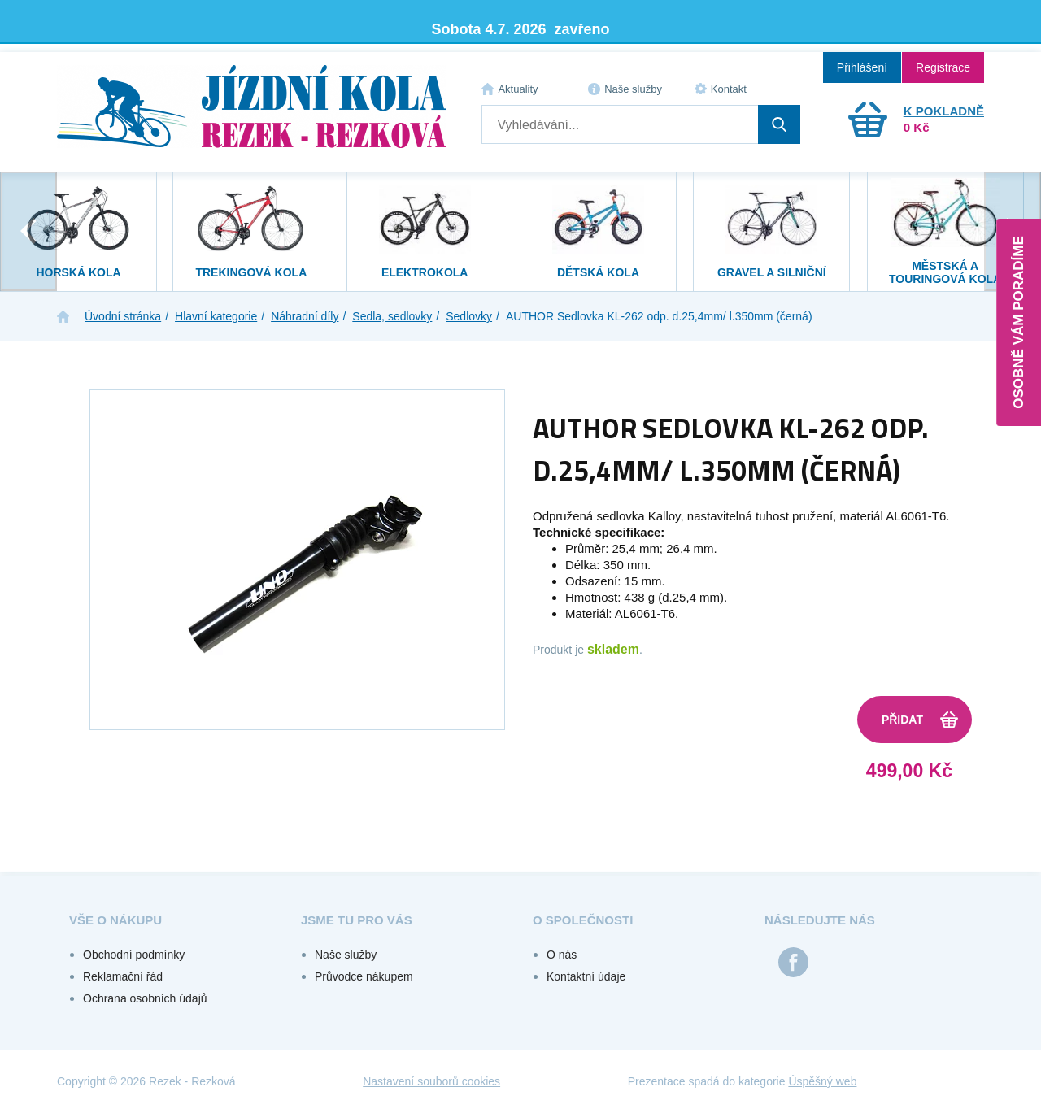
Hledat (779, 124)
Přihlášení (862, 67)
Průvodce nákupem (364, 976)
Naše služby (633, 89)
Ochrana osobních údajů (145, 998)
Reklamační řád (123, 976)
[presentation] (28, 231)
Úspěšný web (822, 1081)
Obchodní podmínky (134, 954)
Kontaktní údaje (586, 976)
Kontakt (729, 89)
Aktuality (518, 89)
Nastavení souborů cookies (431, 1081)
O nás (562, 954)
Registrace (943, 67)
